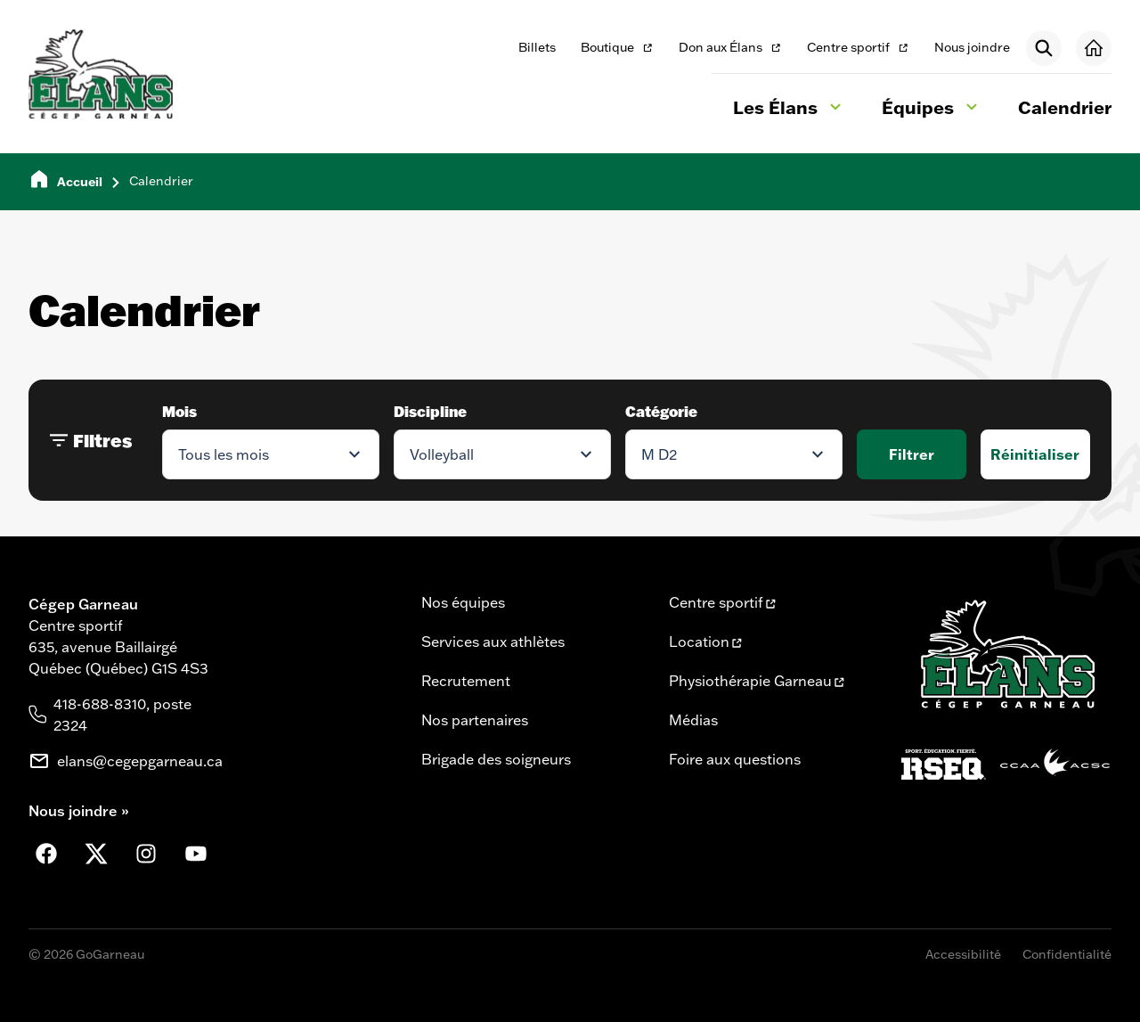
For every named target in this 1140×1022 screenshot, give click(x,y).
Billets (537, 47)
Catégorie (661, 411)
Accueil (79, 181)
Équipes (932, 109)
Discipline (430, 411)
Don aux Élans (730, 48)
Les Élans (789, 109)
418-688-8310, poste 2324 (122, 714)
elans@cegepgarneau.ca (140, 761)
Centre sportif (857, 48)
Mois (179, 411)
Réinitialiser (1034, 454)
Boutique (618, 48)
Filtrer (911, 454)
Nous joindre (972, 47)
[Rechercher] (1044, 48)
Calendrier (1065, 107)
